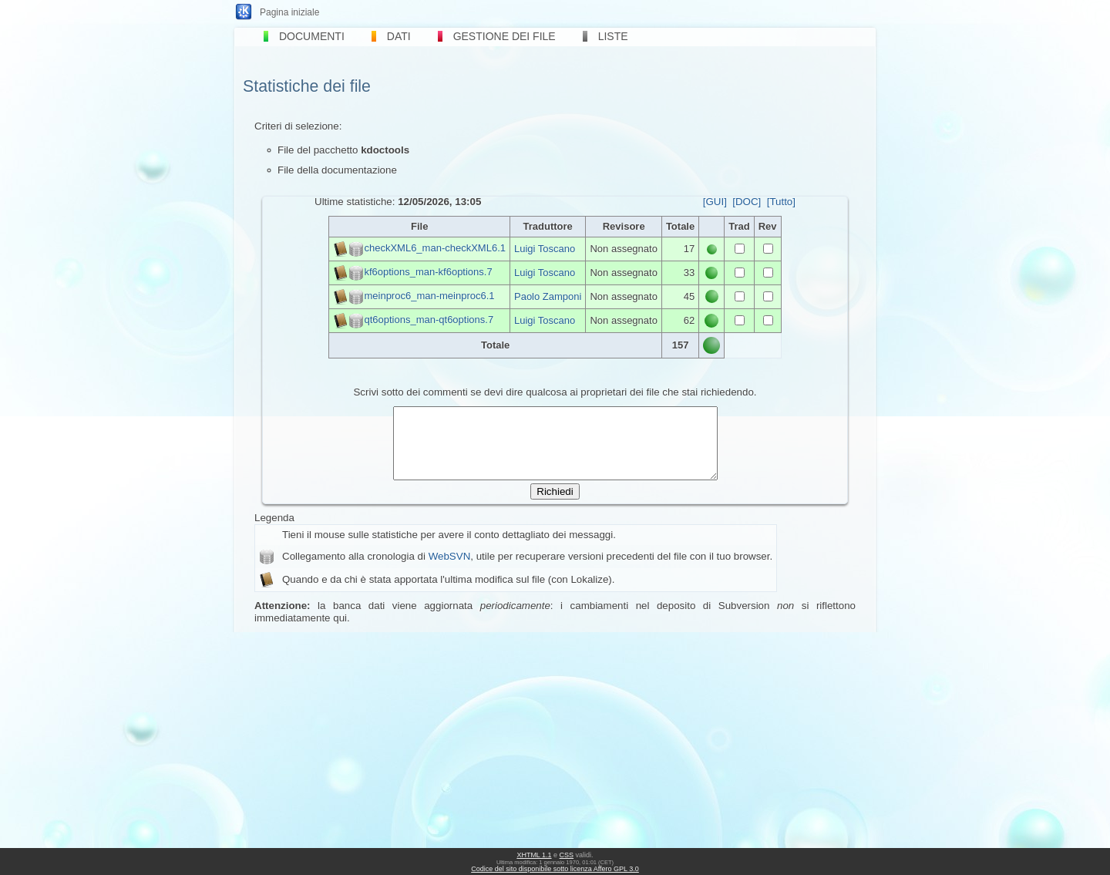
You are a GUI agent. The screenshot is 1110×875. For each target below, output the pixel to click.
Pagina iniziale (289, 12)
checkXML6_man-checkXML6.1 (435, 248)
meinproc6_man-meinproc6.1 (429, 295)
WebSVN (450, 570)
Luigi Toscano (544, 248)
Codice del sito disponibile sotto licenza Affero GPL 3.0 (555, 869)
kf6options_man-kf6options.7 (428, 272)
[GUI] (715, 201)
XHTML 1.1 (533, 855)
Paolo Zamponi (547, 296)
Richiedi (554, 505)
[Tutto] (781, 201)
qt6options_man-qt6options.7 (428, 319)
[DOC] (746, 201)
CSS (567, 855)
